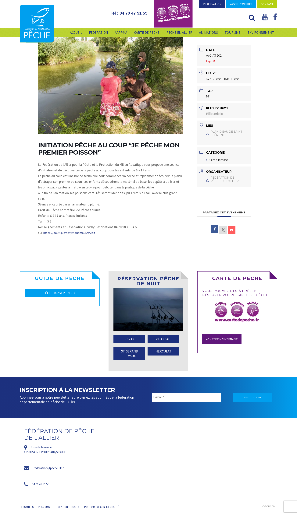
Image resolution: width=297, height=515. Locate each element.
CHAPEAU (163, 339)
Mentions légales (69, 507)
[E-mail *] (186, 397)
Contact (267, 4)
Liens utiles (27, 507)
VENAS (129, 339)
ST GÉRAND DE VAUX (129, 353)
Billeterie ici (214, 114)
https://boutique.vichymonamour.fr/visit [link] (69, 233)
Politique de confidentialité (101, 507)
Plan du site (45, 507)
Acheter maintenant (222, 339)
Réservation (212, 4)
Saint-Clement (217, 160)
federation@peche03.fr (49, 468)
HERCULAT (163, 351)
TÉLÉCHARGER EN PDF (59, 293)
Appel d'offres (241, 4)
